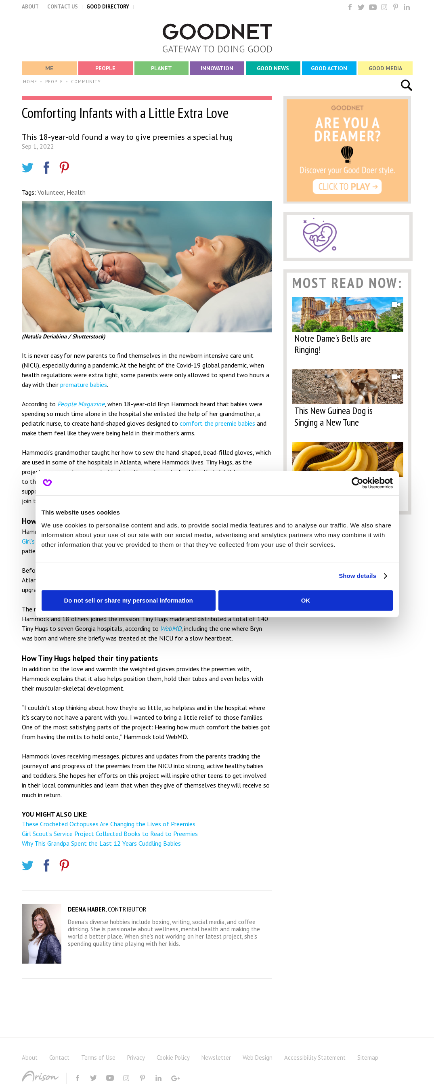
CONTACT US (62, 6)
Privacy (136, 1057)
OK (305, 600)
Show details (357, 575)
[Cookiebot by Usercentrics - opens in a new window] (357, 483)
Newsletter (216, 1057)
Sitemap (367, 1057)
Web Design (258, 1057)
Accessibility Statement (315, 1057)
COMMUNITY (86, 81)
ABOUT (30, 6)
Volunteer (51, 192)
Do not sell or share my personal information (128, 600)
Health (76, 192)
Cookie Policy (173, 1057)
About (30, 1057)
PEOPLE (54, 81)
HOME (30, 81)
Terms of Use (98, 1057)
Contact (59, 1057)
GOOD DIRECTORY (107, 6)
